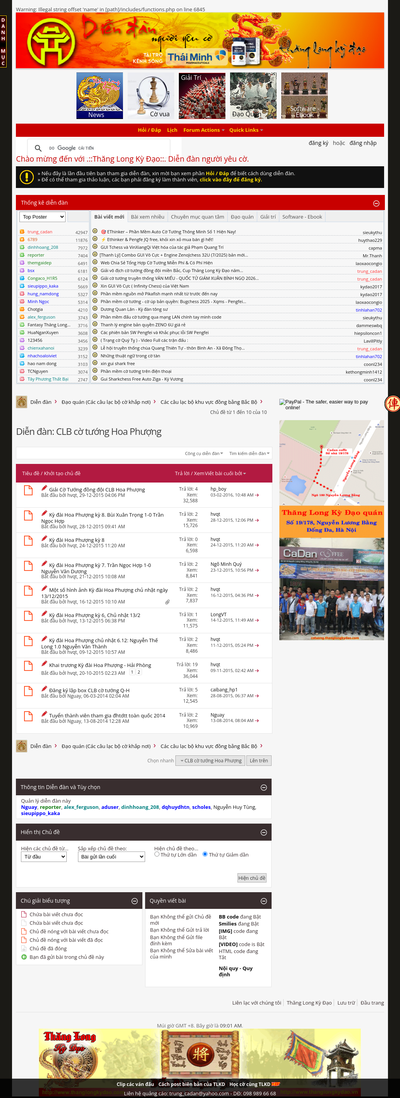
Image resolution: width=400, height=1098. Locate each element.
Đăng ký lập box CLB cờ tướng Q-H (89, 690)
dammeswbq (369, 325)
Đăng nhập (363, 143)
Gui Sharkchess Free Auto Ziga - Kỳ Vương (142, 379)
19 (195, 664)
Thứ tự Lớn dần (175, 855)
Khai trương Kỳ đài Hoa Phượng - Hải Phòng (100, 665)
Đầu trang (372, 1002)
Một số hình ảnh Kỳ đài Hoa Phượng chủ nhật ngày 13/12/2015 (104, 593)
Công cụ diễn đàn (202, 453)
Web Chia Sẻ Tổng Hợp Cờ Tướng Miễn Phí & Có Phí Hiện (157, 262)
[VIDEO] (228, 944)
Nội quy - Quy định (236, 971)
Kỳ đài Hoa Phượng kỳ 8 (77, 539)
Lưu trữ (346, 1002)
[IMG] (225, 930)
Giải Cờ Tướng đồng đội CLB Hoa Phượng (97, 489)
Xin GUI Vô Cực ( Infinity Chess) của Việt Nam (145, 286)
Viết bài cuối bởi (226, 473)
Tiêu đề (30, 473)
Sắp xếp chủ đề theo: (102, 848)
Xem (199, 473)
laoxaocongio (369, 263)
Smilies (228, 923)
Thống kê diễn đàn (44, 202)
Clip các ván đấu (135, 1084)
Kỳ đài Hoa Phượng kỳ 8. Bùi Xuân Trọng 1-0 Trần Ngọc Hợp (102, 517)
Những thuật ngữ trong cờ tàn (130, 356)
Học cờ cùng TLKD (254, 1084)
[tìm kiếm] (97, 148)
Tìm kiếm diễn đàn (247, 453)
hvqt (72, 495)
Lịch (172, 130)
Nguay (74, 696)
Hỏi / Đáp (149, 130)
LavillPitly (373, 341)
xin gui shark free (118, 363)
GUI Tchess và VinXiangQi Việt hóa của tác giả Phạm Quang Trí (162, 247)
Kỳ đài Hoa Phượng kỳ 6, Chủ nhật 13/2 (94, 615)
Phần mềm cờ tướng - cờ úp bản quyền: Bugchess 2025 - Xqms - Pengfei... (173, 301)
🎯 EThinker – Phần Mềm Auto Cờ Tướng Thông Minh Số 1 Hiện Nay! (168, 231)
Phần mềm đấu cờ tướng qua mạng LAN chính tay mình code (161, 317)
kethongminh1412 (364, 372)
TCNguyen (38, 371)
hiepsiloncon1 (368, 333)
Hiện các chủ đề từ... (44, 848)
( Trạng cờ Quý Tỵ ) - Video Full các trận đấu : (144, 340)
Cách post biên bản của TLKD (191, 1084)
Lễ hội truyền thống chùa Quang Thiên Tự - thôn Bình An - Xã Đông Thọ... (173, 348)
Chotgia (35, 309)
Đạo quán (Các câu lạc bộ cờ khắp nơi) (106, 401)
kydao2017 (371, 287)
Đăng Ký (319, 143)
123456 (35, 340)
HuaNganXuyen (43, 332)
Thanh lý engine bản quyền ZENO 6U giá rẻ (143, 325)
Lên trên (259, 760)
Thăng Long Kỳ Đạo (309, 1002)
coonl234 (373, 364)
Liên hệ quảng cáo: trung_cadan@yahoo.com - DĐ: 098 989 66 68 (200, 1093)
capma (375, 248)
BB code (229, 916)
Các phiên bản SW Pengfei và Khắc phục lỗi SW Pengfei (155, 332)
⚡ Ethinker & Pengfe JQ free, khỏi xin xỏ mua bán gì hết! (157, 239)
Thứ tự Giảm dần (226, 855)
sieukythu (372, 232)
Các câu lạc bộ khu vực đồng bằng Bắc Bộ (209, 401)
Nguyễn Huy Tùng (234, 806)
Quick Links (243, 130)
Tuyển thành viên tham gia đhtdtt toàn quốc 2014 (107, 715)
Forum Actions (202, 130)
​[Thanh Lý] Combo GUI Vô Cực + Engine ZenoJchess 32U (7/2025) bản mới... (174, 255)
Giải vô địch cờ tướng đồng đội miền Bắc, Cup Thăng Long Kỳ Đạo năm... (172, 270)
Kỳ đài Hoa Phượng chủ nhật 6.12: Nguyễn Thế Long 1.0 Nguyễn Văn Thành (99, 643)
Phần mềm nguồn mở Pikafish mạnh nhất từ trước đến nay (159, 293)
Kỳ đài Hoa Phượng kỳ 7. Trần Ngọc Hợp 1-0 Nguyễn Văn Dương (96, 568)
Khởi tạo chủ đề (62, 473)
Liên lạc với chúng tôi (256, 1002)
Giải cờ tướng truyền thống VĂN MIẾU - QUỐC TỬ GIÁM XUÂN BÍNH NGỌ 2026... (180, 278)
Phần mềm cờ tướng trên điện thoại (136, 371)
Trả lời (182, 473)
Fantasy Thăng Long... (49, 325)
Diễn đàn (41, 401)
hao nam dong (42, 363)
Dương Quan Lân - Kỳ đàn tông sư (134, 309)
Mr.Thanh (372, 256)
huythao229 (370, 240)
